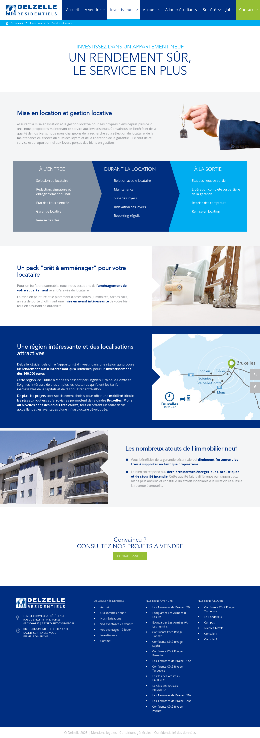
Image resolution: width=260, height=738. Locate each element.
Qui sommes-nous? (113, 613)
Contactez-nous (130, 556)
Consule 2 (210, 639)
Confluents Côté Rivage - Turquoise (168, 668)
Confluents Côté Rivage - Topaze (168, 634)
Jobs (229, 9)
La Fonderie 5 (213, 617)
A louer (149, 9)
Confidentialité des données (175, 732)
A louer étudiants (181, 9)
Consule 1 (210, 634)
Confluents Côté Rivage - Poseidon (168, 653)
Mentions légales (104, 732)
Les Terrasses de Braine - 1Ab (171, 661)
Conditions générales (135, 732)
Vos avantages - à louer (115, 630)
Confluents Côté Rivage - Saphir (168, 644)
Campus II (210, 622)
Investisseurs (121, 9)
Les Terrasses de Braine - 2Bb (171, 701)
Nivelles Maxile (213, 628)
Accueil (72, 9)
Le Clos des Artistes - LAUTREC (166, 678)
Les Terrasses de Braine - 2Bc (171, 607)
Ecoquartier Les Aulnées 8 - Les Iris (170, 615)
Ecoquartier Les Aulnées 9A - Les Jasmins (170, 624)
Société (209, 9)
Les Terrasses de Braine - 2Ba (171, 695)
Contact (246, 9)
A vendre (93, 9)
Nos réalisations (110, 618)
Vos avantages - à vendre (116, 624)
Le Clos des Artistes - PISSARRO (166, 688)
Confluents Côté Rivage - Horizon (168, 708)
